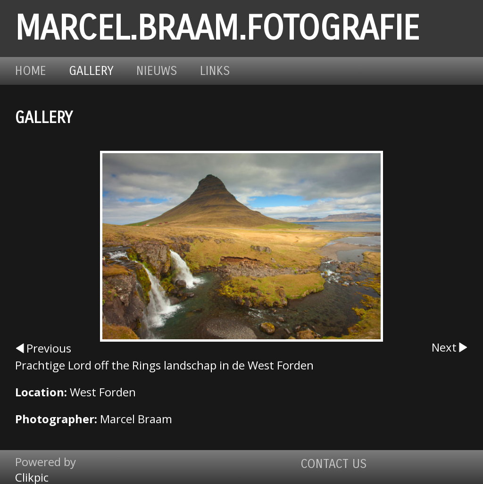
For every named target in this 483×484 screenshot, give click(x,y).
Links (215, 71)
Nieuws (156, 71)
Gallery (91, 71)
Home (30, 71)
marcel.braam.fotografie (217, 28)
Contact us (333, 464)
